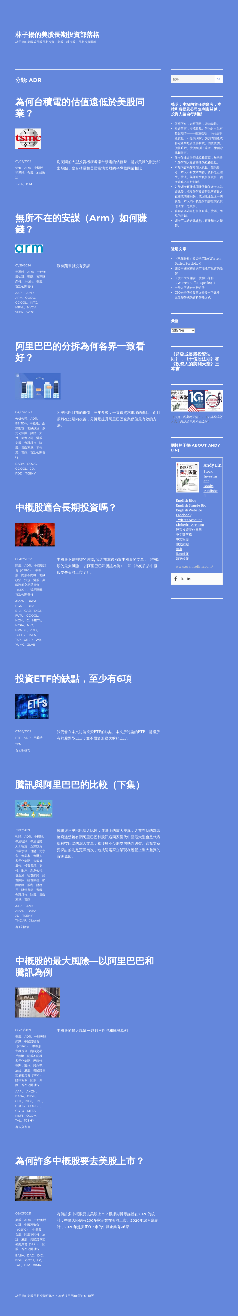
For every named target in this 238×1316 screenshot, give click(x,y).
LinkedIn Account (190, 525)
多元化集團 (22, 860)
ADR (27, 168)
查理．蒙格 (22, 1065)
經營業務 (33, 880)
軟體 (18, 836)
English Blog (186, 500)
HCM (19, 620)
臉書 (179, 549)
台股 (30, 172)
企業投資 (36, 846)
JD (32, 468)
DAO (30, 1255)
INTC (33, 302)
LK (39, 1260)
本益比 (28, 281)
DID (40, 1255)
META (36, 620)
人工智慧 (21, 846)
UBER (28, 640)
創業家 (25, 856)
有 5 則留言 (22, 750)
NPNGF (21, 630)
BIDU (31, 606)
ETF (18, 738)
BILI (18, 610)
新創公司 (27, 438)
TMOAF (20, 920)
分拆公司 (21, 418)
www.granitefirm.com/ (194, 566)
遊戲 (39, 890)
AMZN (19, 601)
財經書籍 (27, 890)
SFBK (19, 312)
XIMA (37, 1265)
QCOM (31, 1115)
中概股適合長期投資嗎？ (66, 507)
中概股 (38, 168)
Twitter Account (189, 520)
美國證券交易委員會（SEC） (30, 584)
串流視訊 (21, 841)
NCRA (19, 625)
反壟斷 (19, 1056)
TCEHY (30, 473)
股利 (30, 885)
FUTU (19, 615)
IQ (27, 620)
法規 (27, 580)
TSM (29, 184)
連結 (199, 221)
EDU (38, 1101)
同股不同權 (28, 575)
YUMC (19, 644)
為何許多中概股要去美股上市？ (80, 1161)
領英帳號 (182, 559)
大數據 (37, 860)
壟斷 (30, 276)
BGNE (19, 606)
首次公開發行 (24, 286)
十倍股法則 (200, 359)
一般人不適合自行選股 (190, 288)
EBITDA (21, 423)
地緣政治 (33, 428)
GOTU (19, 1111)
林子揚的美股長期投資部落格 (57, 35)
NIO (30, 625)
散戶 (24, 870)
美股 (39, 281)
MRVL (19, 307)
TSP (18, 640)
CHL (18, 1101)
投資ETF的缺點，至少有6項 (73, 678)
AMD (30, 293)
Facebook (183, 515)
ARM (18, 297)
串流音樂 (36, 841)
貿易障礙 (36, 589)
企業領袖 (21, 851)
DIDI (37, 610)
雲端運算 (27, 447)
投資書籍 (30, 865)
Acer (29, 906)
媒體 (33, 433)
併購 (33, 851)
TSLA (19, 184)
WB (38, 640)
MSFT (19, 1115)
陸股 (18, 565)
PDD (18, 473)
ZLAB (31, 644)
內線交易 (36, 1051)
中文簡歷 (182, 539)
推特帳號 (182, 554)
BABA (19, 464)
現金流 (19, 875)
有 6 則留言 (23, 1127)
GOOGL (21, 302)
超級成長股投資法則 (193, 422)
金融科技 (30, 443)
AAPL (19, 293)
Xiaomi (34, 920)
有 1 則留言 (22, 927)
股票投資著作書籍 (189, 530)
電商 (24, 452)
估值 (18, 168)
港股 (39, 438)
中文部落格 (184, 534)
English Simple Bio (191, 505)
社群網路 (33, 875)
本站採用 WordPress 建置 (76, 1296)
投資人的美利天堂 (193, 364)
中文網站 (182, 544)
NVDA (31, 307)
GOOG (30, 297)
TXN (18, 744)
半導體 (19, 172)
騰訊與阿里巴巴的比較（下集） (80, 784)
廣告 (18, 865)
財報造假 (21, 1080)
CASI (27, 610)
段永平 (37, 1065)
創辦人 (37, 856)
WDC (30, 312)
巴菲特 (38, 738)
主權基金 (21, 1051)
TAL (18, 1120)
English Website (189, 510)
